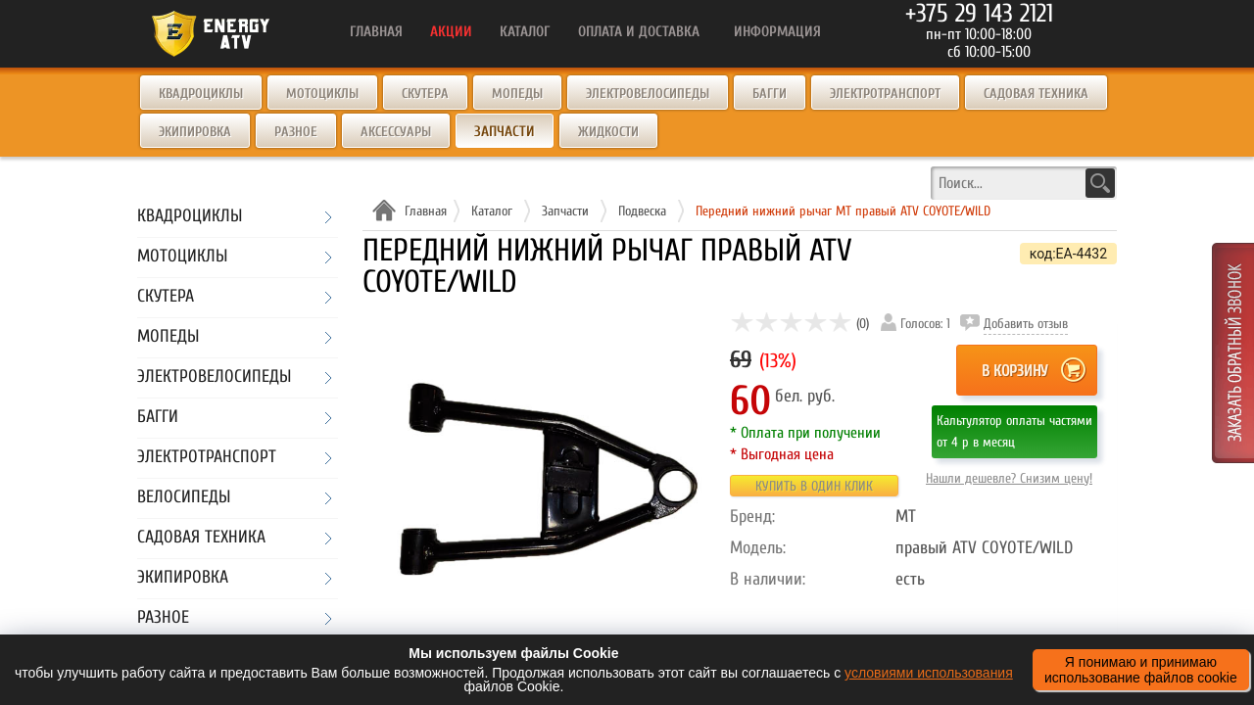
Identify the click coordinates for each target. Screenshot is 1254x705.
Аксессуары (396, 131)
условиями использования (928, 673)
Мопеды (517, 93)
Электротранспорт (885, 93)
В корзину (1014, 371)
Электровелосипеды (647, 93)
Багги (769, 93)
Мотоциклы (322, 93)
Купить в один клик (814, 486)
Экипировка (195, 131)
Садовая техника (1036, 93)
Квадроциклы (201, 93)
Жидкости (608, 131)
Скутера (425, 93)
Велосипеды (183, 498)
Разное (295, 131)
